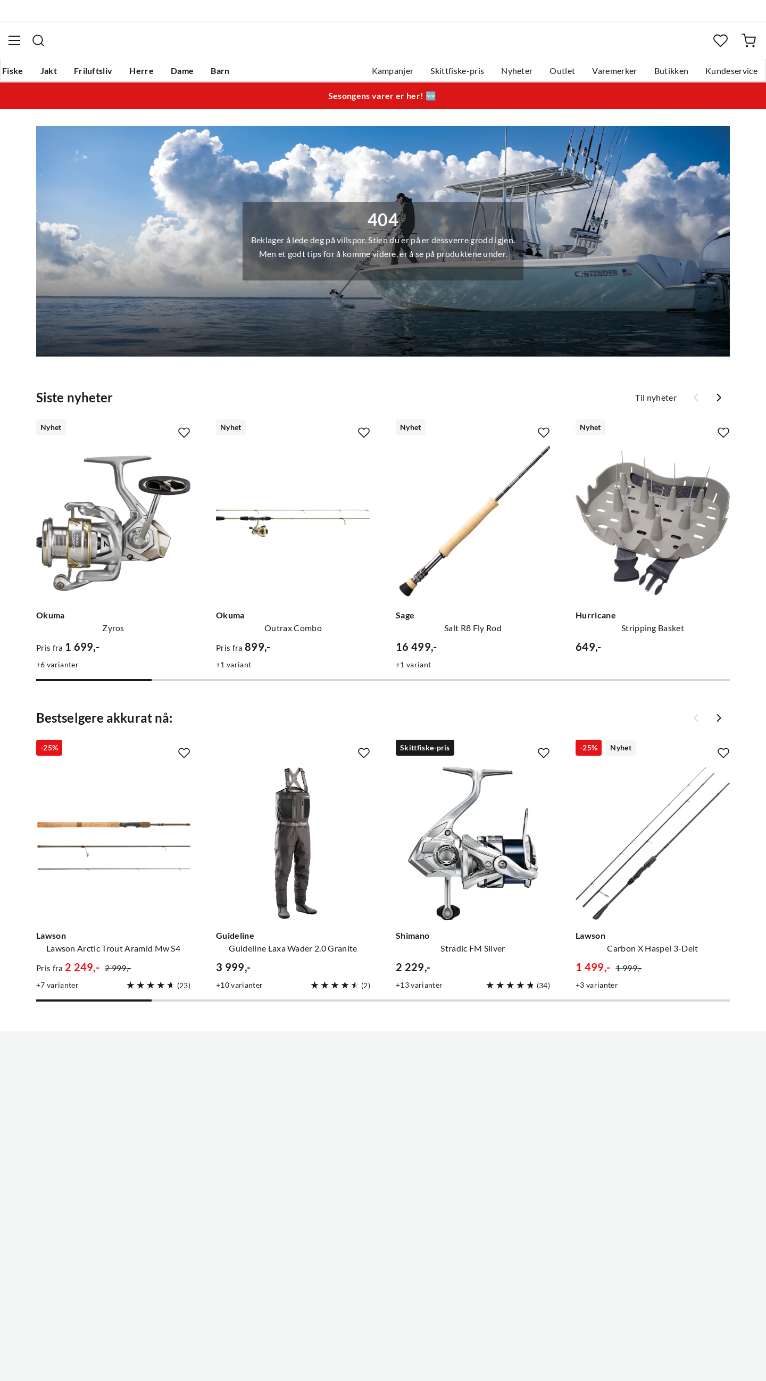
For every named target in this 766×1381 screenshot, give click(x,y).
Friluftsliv (110, 75)
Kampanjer (374, 75)
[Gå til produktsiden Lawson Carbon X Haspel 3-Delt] (653, 850)
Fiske (29, 75)
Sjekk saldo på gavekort (63, 1142)
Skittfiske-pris (438, 75)
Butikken (652, 75)
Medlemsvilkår (350, 1227)
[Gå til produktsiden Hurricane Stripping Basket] (653, 529)
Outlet (543, 75)
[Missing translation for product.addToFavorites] (184, 439)
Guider (32, 1108)
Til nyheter (656, 404)
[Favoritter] (704, 45)
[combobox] (383, 45)
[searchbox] (393, 45)
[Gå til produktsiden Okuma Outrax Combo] (293, 529)
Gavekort (189, 1108)
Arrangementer (351, 1142)
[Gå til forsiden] (71, 45)
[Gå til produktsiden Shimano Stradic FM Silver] (473, 850)
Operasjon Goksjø (357, 1159)
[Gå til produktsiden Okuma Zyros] (113, 529)
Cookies (733, 1358)
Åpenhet (338, 1193)
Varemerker (595, 75)
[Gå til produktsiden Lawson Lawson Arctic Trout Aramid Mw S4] (113, 850)
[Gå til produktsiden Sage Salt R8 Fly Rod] (473, 529)
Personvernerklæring (617, 1358)
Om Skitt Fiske (350, 1091)
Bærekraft (341, 1176)
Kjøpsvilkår (686, 1358)
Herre (158, 75)
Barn (237, 75)
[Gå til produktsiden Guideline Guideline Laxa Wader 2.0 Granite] (293, 850)
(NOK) (42, 1359)
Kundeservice (712, 75)
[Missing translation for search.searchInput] (217, 45)
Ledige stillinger (352, 1108)
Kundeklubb (345, 1210)
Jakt (65, 75)
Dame (199, 75)
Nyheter (497, 75)
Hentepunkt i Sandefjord (66, 1125)
